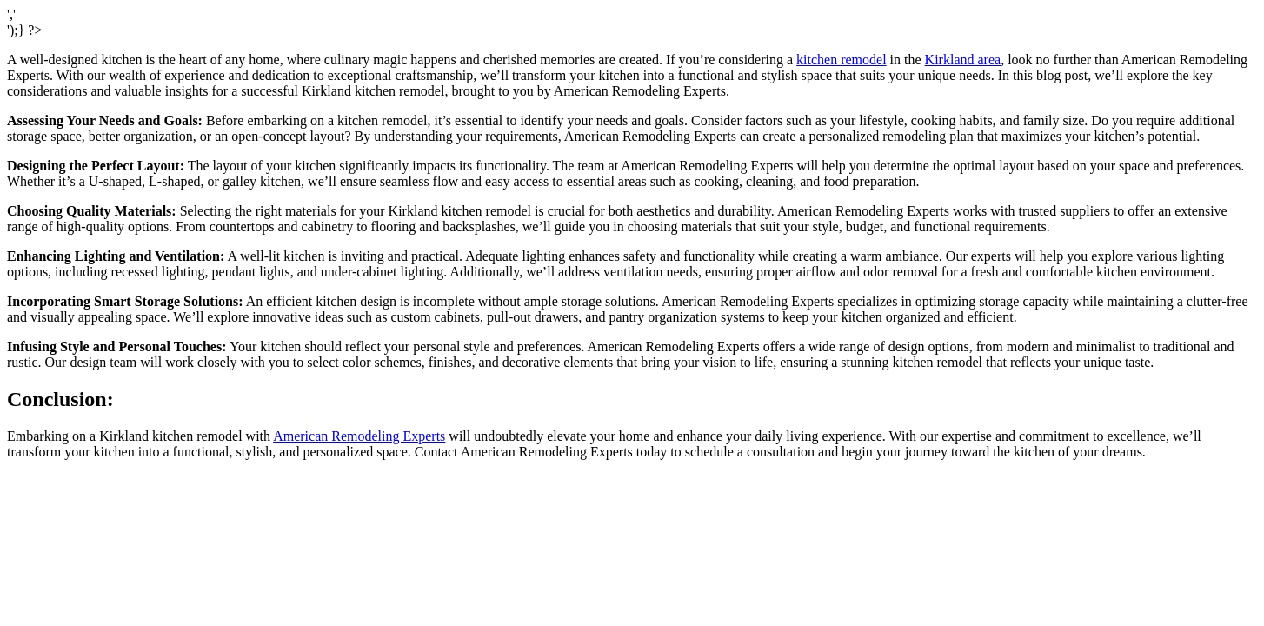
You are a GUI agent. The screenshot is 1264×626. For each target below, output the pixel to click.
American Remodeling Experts (359, 436)
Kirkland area (963, 59)
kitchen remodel (841, 59)
